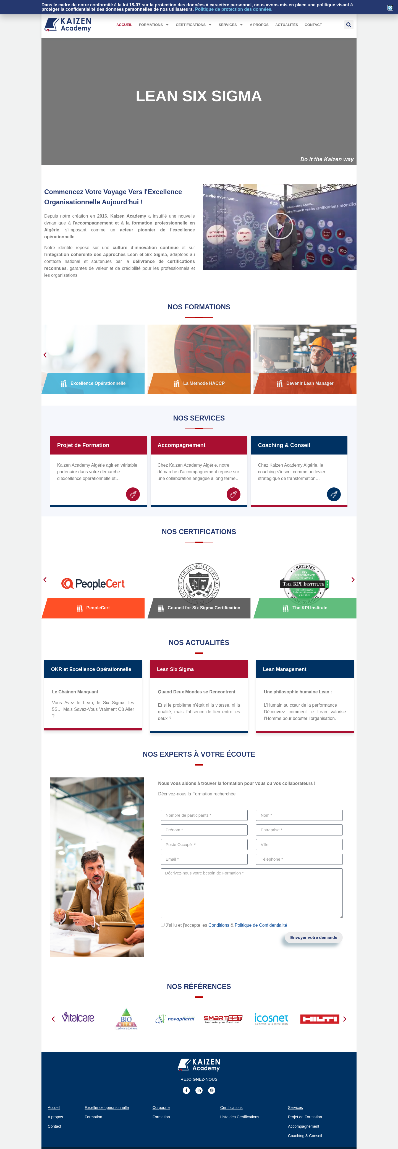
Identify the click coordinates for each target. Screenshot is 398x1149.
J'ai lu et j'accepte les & (226, 925)
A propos (259, 25)
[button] (349, 24)
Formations (154, 24)
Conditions (218, 925)
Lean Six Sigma (175, 669)
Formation (93, 1117)
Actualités (286, 25)
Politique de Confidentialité (261, 925)
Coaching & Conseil (284, 445)
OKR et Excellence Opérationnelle (91, 669)
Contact (313, 25)
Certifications (194, 24)
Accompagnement (181, 445)
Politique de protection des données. (234, 9)
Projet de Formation (83, 445)
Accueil (124, 25)
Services (231, 24)
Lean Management (284, 669)
